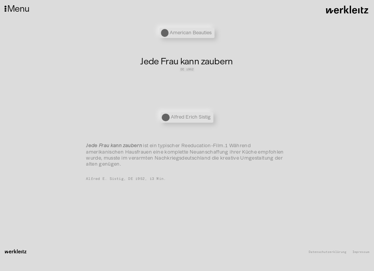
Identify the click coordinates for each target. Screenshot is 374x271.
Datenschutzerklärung (327, 252)
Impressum (361, 252)
